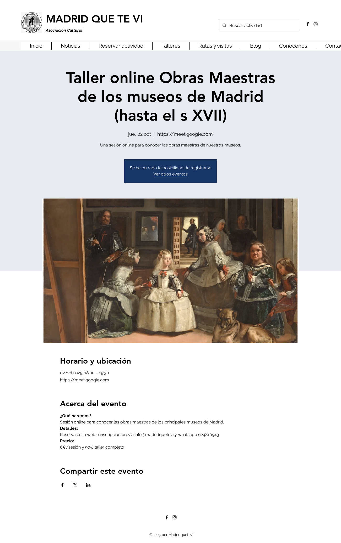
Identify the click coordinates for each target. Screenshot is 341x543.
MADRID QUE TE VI (94, 19)
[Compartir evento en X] (75, 485)
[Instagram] (315, 24)
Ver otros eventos (170, 174)
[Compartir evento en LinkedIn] (88, 485)
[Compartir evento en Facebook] (62, 485)
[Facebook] (307, 24)
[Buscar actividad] (258, 25)
